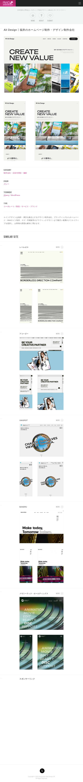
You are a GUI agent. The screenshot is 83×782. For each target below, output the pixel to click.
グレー (6, 184)
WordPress (15, 195)
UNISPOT (24, 420)
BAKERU (23, 507)
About (41, 17)
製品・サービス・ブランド (27, 206)
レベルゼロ (24, 247)
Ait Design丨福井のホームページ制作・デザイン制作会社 (39, 29)
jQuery (6, 195)
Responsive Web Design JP (47, 776)
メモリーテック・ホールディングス (34, 594)
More (58, 247)
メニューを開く (79, 3)
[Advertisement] (41, 700)
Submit (50, 17)
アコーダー (24, 334)
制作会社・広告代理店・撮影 (15, 173)
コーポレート (9, 206)
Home (33, 17)
